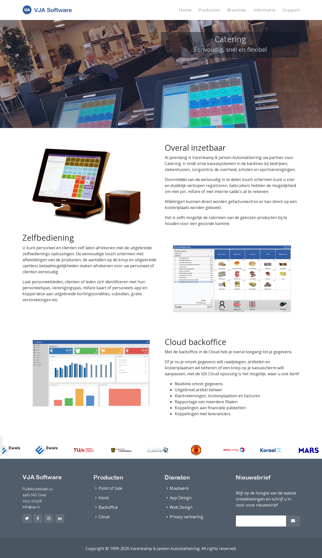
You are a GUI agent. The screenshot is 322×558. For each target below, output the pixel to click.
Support (291, 10)
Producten (209, 10)
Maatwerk (179, 488)
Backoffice (108, 507)
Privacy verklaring (186, 517)
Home (185, 10)
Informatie (264, 10)
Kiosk (104, 498)
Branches (236, 10)
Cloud (104, 517)
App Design (180, 498)
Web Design (181, 507)
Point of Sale (110, 488)
